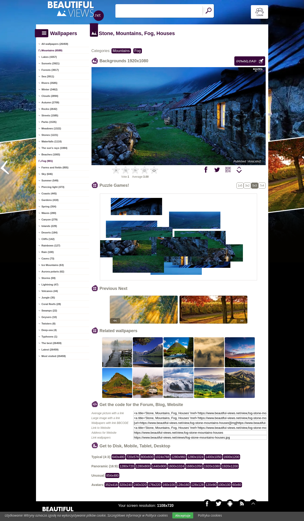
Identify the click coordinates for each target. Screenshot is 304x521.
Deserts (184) (50, 232)
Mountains (121, 51)
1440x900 (159, 466)
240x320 (140, 485)
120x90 (211, 485)
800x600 (147, 457)
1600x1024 (176, 466)
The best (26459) (52, 343)
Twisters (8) (49, 323)
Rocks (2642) (49, 109)
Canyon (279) (50, 219)
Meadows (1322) (51, 128)
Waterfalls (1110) (52, 141)
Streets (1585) (50, 115)
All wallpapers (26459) (55, 44)
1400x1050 (213, 457)
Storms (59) (49, 278)
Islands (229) (49, 226)
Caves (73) (48, 258)
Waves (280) (49, 213)
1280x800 (143, 466)
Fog (137, 51)
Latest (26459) (50, 349)
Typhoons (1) (49, 336)
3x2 (247, 185)
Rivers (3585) (50, 83)
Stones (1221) (50, 135)
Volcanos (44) (50, 291)
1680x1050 (194, 466)
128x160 (183, 485)
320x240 (126, 485)
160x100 (169, 485)
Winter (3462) (50, 89)
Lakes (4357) (49, 57)
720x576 (133, 457)
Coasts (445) (49, 193)
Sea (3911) (48, 76)
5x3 (254, 185)
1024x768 (162, 457)
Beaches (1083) (51, 154)
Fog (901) (47, 161)
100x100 (224, 485)
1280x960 (178, 457)
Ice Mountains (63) (53, 265)
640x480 (118, 457)
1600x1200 (231, 457)
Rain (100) (48, 252)
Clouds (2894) (50, 96)
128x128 (197, 485)
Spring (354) (49, 206)
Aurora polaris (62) (53, 271)
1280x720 (127, 466)
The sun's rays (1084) (54, 148)
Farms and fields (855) (55, 167)
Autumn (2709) (50, 102)
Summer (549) (50, 180)
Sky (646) (47, 174)
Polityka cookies (210, 515)
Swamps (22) (49, 310)
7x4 (262, 185)
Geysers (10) (49, 317)
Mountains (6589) (52, 50)
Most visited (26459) (54, 356)
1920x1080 (212, 466)
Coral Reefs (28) (51, 304)
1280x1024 (195, 457)
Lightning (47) (50, 284)
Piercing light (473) (53, 187)
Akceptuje (182, 515)
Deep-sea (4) (49, 330)
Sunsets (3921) (51, 63)
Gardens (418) (50, 200)
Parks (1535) (49, 122)
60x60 (236, 485)
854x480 (112, 475)
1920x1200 (230, 466)
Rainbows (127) (51, 245)
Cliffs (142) (48, 239)
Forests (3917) (50, 70)
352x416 (111, 485)
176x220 (154, 485)
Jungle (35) (48, 297)
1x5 (240, 185)
